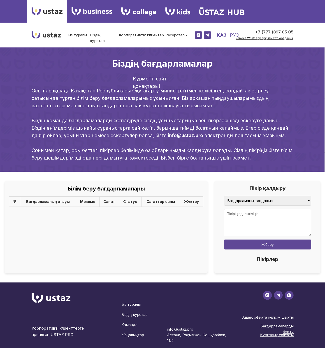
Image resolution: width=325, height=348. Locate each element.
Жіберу (267, 244)
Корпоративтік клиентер (141, 35)
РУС (234, 35)
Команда (129, 324)
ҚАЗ (221, 35)
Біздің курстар (134, 314)
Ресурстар (175, 35)
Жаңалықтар (132, 335)
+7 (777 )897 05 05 (274, 32)
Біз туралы (77, 35)
